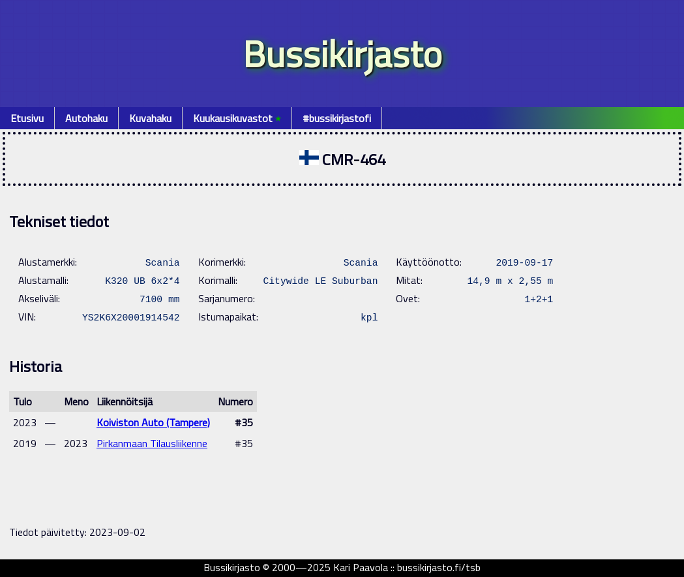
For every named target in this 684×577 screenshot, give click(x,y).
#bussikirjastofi (337, 118)
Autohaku (86, 118)
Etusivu (27, 118)
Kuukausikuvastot (237, 118)
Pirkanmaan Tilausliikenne (152, 443)
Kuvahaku (150, 118)
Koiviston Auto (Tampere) (153, 422)
